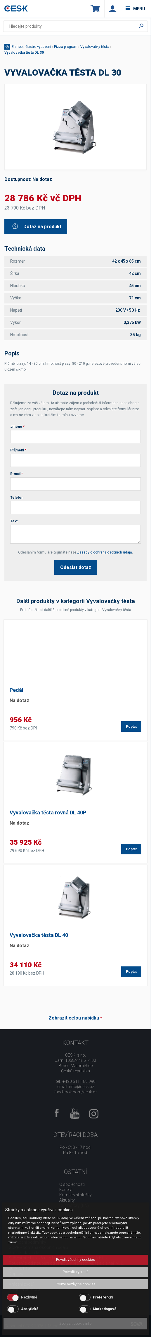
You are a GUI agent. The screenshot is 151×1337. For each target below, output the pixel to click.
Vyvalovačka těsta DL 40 (39, 935)
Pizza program (65, 47)
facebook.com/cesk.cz (75, 1092)
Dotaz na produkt (36, 227)
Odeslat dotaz (75, 567)
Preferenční (103, 1297)
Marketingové (105, 1309)
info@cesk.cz (81, 1086)
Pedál (16, 690)
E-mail (16, 474)
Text (14, 521)
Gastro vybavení (38, 47)
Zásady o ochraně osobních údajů (104, 552)
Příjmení (18, 450)
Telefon (16, 497)
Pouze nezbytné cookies (76, 1284)
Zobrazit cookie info (75, 1324)
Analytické (30, 1309)
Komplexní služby (75, 1195)
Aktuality (67, 1200)
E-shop (17, 47)
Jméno (17, 426)
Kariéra (65, 1189)
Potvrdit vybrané (75, 1272)
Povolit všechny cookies (75, 1260)
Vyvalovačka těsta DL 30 (24, 52)
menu (135, 8)
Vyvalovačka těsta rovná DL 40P (48, 812)
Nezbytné (29, 1297)
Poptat (131, 727)
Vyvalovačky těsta (94, 47)
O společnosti (72, 1184)
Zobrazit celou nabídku (73, 1018)
